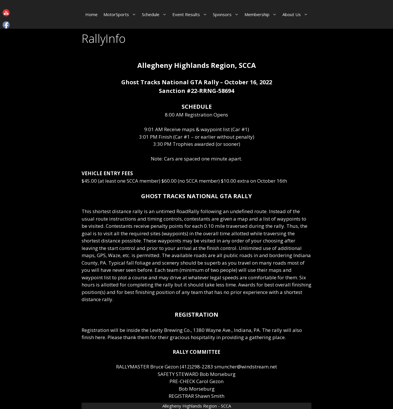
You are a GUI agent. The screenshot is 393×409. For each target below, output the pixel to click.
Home (91, 14)
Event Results (191, 14)
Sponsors (227, 14)
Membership (262, 14)
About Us (296, 14)
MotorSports (121, 14)
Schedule (155, 14)
